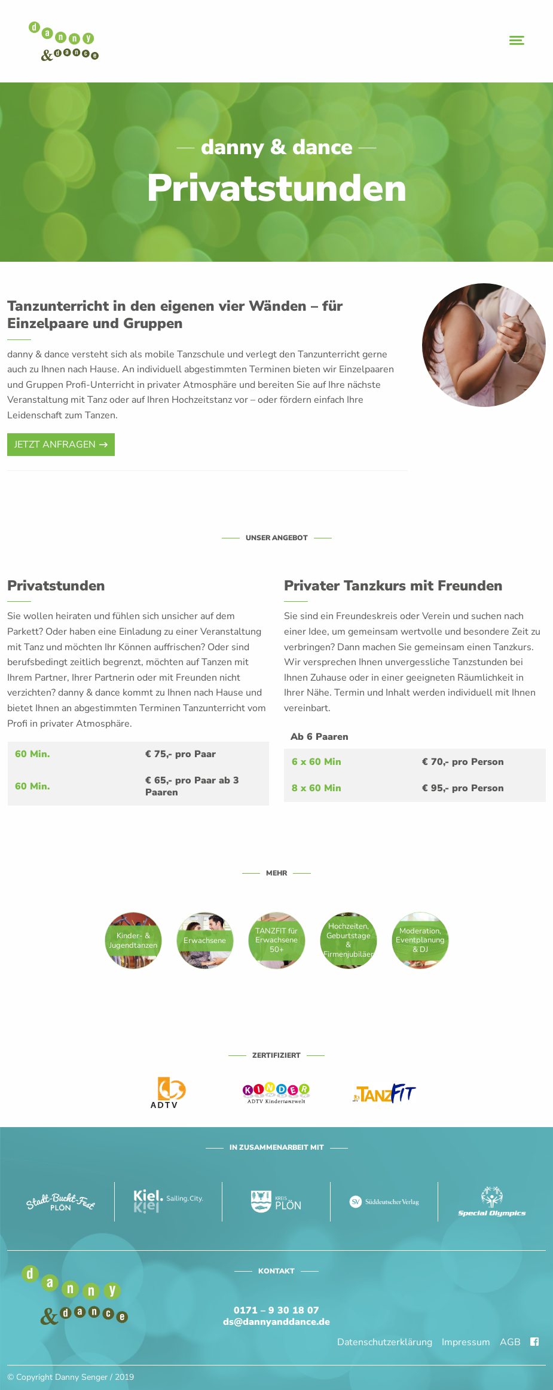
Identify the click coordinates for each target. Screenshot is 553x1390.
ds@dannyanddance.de (276, 1322)
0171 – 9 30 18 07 (276, 1310)
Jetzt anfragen (55, 444)
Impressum (466, 1342)
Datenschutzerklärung (384, 1342)
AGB (510, 1342)
